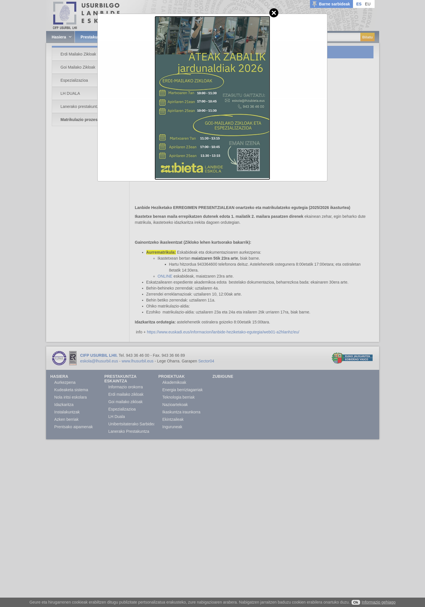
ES (359, 4)
